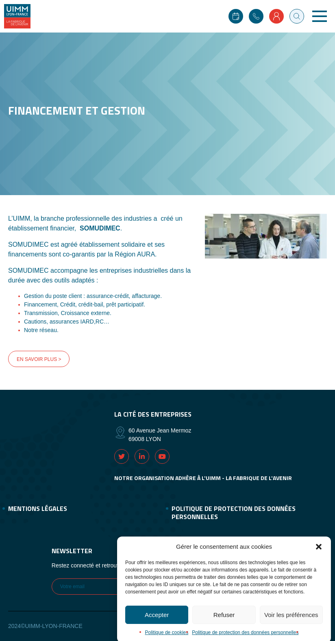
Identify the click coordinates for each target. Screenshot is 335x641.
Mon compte (276, 16)
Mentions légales (37, 508)
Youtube (162, 456)
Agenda (235, 16)
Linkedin (142, 456)
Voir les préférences (291, 620)
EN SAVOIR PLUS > (39, 359)
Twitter (121, 456)
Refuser (224, 620)
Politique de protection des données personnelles (234, 512)
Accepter (157, 620)
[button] (319, 553)
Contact (256, 16)
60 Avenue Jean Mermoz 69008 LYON (159, 434)
